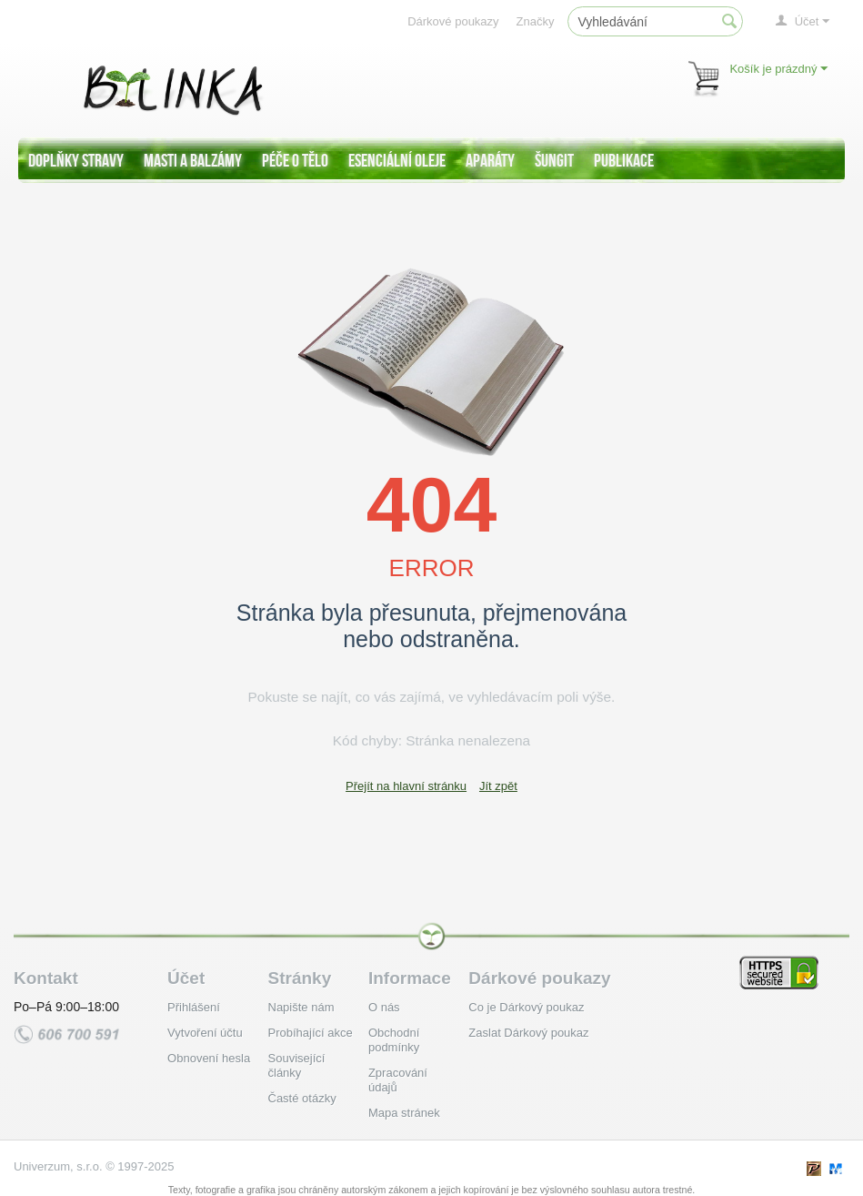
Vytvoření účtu (205, 1032)
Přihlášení (193, 1007)
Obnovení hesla (208, 1058)
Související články (297, 1065)
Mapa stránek (404, 1113)
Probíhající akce (310, 1032)
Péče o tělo (295, 160)
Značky (536, 21)
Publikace (624, 160)
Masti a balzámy (193, 160)
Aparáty (490, 160)
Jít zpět (498, 786)
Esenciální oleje (397, 160)
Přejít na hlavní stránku (406, 786)
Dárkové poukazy (452, 21)
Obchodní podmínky (393, 1040)
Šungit (554, 160)
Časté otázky (302, 1098)
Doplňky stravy (76, 160)
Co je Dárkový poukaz (526, 1007)
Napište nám (301, 1007)
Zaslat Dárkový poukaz (528, 1032)
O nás (384, 1007)
